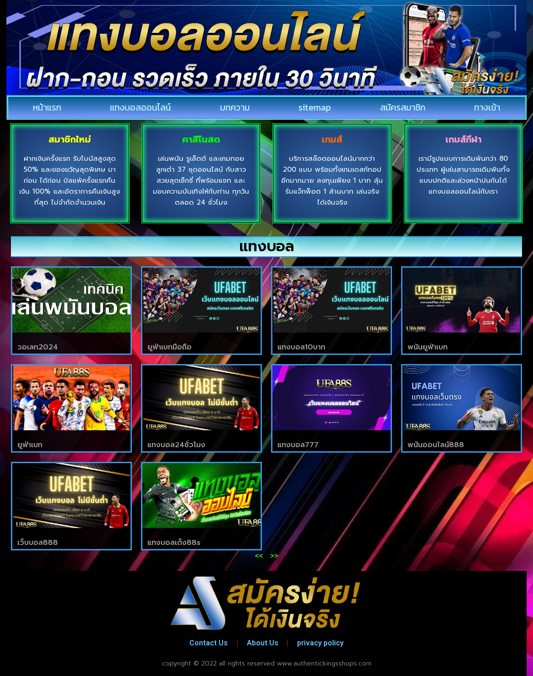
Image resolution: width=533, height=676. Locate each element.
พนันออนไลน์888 (436, 444)
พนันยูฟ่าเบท (428, 347)
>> (274, 555)
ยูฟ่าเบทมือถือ (169, 347)
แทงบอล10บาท (301, 347)
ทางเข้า (487, 107)
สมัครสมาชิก (402, 107)
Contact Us (208, 643)
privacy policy (321, 643)
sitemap (314, 107)
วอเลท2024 (37, 347)
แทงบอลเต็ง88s (173, 542)
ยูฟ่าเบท (29, 444)
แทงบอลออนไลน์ (140, 107)
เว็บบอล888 (37, 542)
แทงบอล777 (298, 444)
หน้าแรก (47, 107)
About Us (262, 643)
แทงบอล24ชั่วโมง (176, 444)
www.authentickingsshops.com (324, 663)
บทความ (235, 107)
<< (259, 555)
